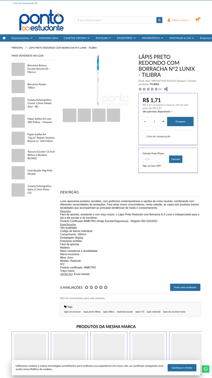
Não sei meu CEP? (152, 165)
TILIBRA (154, 84)
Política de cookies (41, 369)
